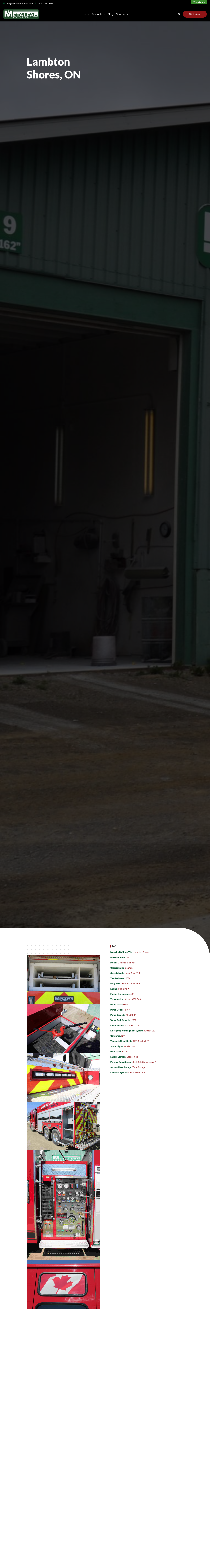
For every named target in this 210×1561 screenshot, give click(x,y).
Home (85, 14)
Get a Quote (194, 14)
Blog (110, 14)
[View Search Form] (179, 14)
